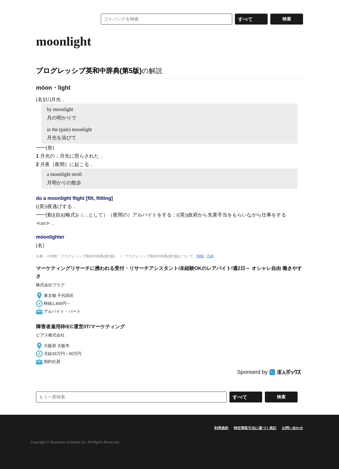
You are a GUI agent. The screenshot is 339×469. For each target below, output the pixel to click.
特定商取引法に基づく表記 (255, 428)
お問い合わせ (292, 428)
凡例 (210, 256)
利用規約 (221, 428)
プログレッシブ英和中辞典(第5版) (89, 70)
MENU (41, 5)
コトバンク (63, 19)
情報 (200, 256)
